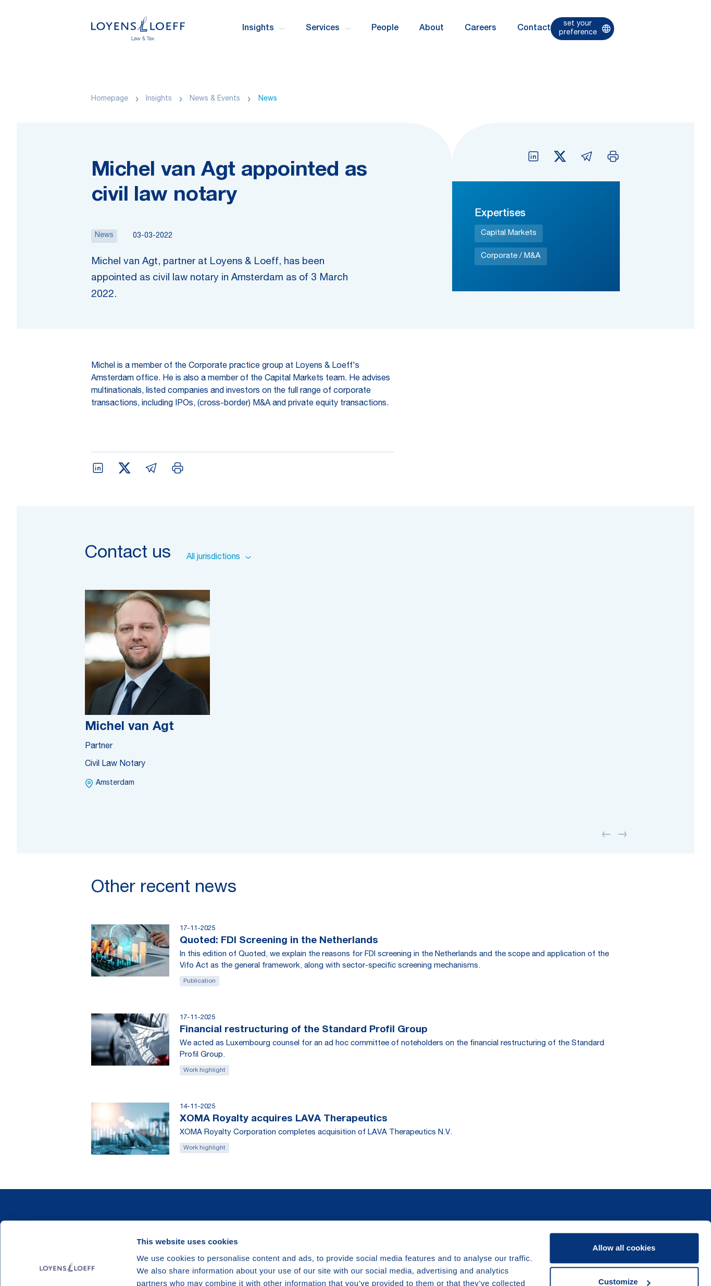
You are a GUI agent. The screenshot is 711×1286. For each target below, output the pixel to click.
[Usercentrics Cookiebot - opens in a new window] (67, 1265)
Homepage (109, 99)
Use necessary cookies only (624, 1257)
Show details (160, 1265)
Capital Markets (509, 233)
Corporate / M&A (511, 256)
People (384, 28)
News (267, 99)
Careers (480, 28)
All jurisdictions (218, 557)
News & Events (215, 99)
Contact (534, 28)
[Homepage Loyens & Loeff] (138, 28)
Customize (624, 1222)
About (431, 28)
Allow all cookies (624, 1188)
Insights (159, 99)
